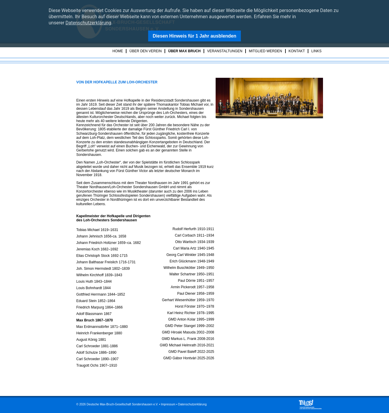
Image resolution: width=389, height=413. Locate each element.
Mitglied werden (265, 51)
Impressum (168, 404)
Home (117, 51)
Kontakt (297, 51)
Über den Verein (145, 51)
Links (316, 51)
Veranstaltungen (224, 51)
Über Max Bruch (184, 51)
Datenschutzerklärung (88, 23)
